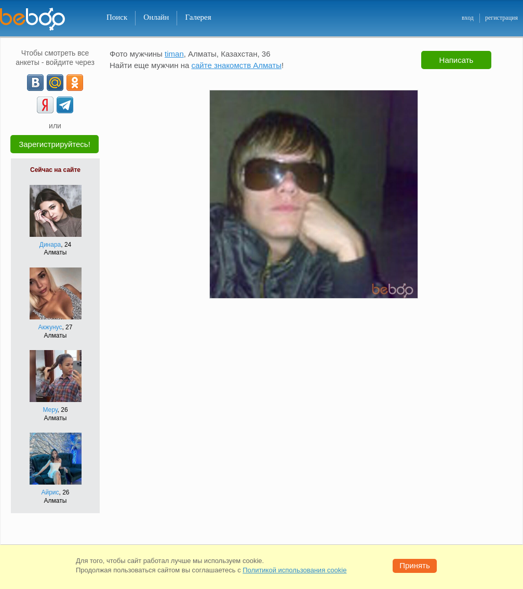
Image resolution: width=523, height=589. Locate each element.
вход (468, 17)
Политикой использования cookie (294, 570)
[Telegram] (65, 105)
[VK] (35, 82)
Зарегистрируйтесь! (54, 144)
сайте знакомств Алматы (236, 65)
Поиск (116, 17)
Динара (50, 244)
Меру (50, 409)
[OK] (74, 82)
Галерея (198, 17)
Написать (456, 60)
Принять (414, 565)
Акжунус (50, 327)
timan (174, 53)
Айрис (50, 492)
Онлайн (156, 17)
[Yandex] (45, 105)
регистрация (501, 17)
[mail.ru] (55, 82)
